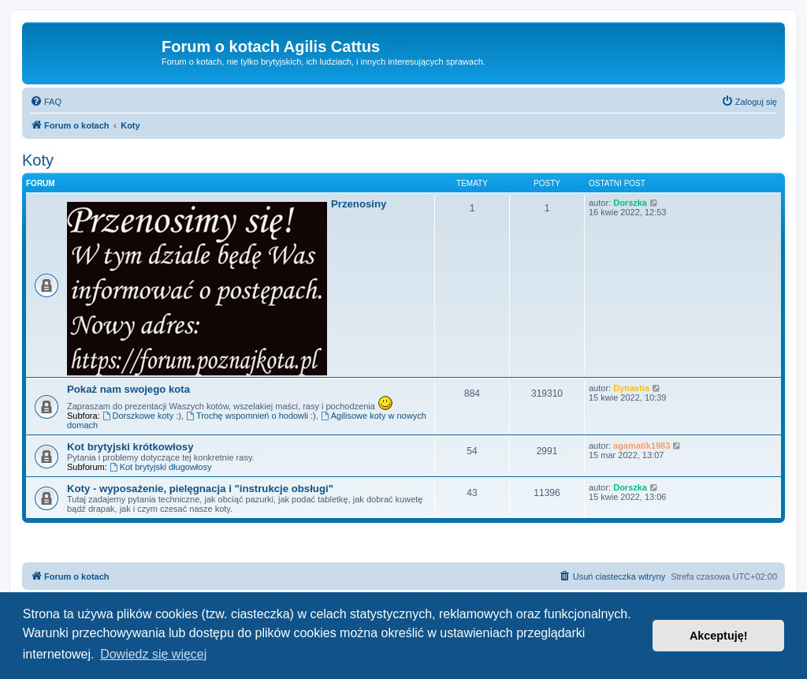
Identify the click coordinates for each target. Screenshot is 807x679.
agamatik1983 (641, 445)
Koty (38, 160)
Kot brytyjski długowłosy (161, 467)
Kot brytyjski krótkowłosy (130, 447)
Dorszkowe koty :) (141, 415)
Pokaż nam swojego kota (128, 389)
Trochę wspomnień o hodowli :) (251, 415)
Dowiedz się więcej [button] (153, 654)
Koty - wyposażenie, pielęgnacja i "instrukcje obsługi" (200, 488)
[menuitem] (45, 101)
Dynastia (631, 388)
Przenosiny (358, 204)
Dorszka (630, 202)
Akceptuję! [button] (719, 635)
